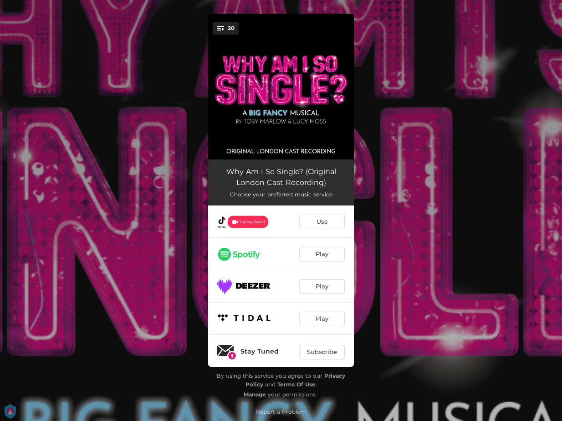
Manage (255, 394)
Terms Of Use (296, 384)
